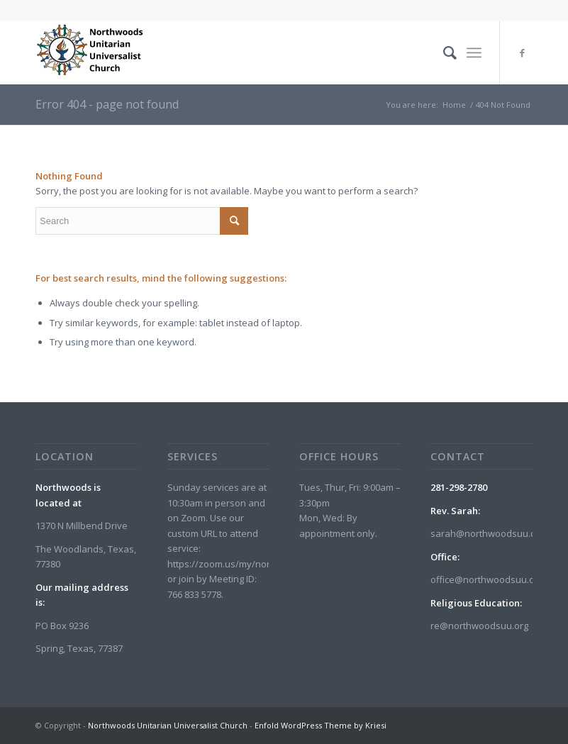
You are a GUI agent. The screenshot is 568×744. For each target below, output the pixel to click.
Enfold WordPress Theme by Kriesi (320, 725)
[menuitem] (443, 52)
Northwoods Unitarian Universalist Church (167, 725)
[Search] (443, 52)
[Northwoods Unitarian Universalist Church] (92, 52)
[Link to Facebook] (522, 52)
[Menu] (474, 52)
